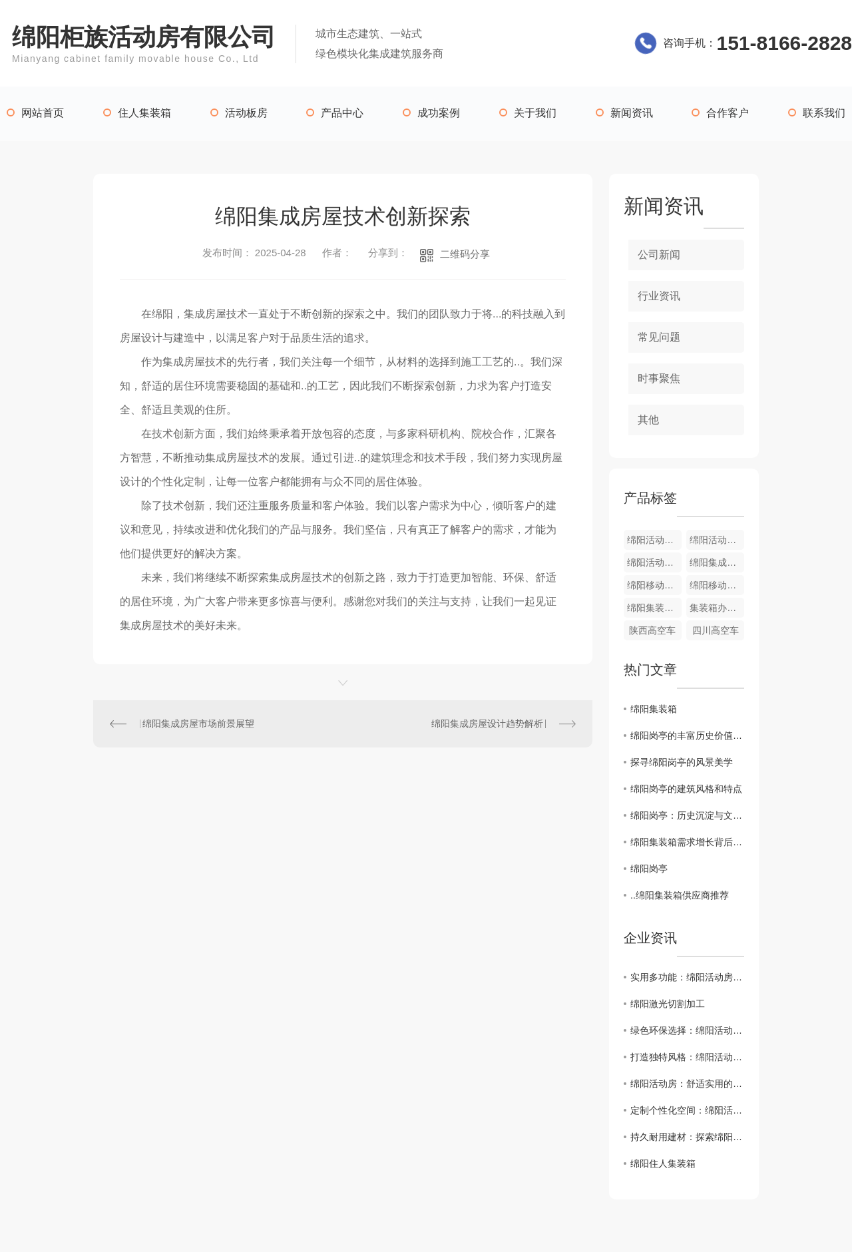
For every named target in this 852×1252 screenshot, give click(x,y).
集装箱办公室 (717, 607)
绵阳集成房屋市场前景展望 (198, 723)
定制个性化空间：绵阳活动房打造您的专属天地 (687, 1110)
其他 (648, 419)
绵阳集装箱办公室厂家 (654, 607)
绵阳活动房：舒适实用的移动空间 (687, 1083)
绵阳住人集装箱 (663, 1163)
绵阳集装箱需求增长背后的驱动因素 (687, 842)
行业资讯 (659, 296)
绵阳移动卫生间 (717, 585)
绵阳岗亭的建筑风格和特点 (686, 788)
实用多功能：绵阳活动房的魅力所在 (687, 977)
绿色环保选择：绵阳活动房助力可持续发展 (687, 1030)
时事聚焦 (659, 378)
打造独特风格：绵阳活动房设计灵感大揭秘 (687, 1057)
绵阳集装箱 (653, 709)
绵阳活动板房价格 (717, 539)
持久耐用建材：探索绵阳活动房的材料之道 (687, 1137)
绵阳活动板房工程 (654, 539)
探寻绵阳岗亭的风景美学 (681, 762)
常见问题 (659, 337)
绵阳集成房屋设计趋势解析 (487, 723)
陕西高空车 (652, 630)
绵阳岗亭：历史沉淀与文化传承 (687, 815)
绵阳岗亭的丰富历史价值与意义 (687, 735)
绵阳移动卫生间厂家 (654, 585)
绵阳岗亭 (649, 868)
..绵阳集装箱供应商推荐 (679, 895)
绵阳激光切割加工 (667, 1003)
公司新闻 (659, 254)
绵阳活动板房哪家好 (654, 562)
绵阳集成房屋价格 (717, 562)
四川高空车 (715, 630)
